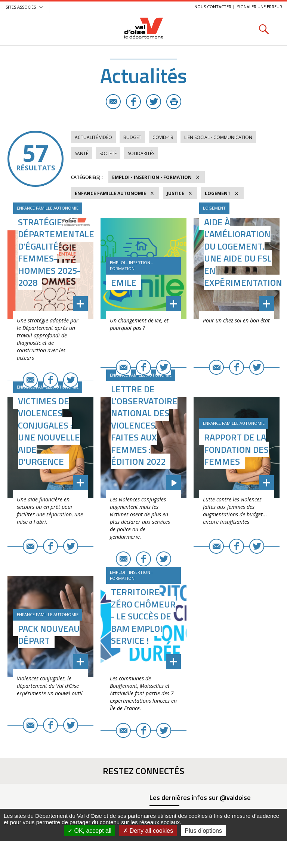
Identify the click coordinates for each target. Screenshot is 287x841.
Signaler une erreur (259, 6)
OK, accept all (89, 831)
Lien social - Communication (218, 137)
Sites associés (21, 7)
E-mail (113, 101)
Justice (175, 193)
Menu (23, 29)
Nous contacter (212, 6)
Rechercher (263, 29)
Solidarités (141, 153)
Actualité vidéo (93, 137)
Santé (81, 153)
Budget (132, 137)
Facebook (133, 101)
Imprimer (173, 101)
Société (108, 153)
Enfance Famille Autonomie (110, 193)
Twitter (153, 101)
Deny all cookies (148, 831)
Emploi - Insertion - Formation (152, 177)
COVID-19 (162, 137)
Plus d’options (203, 831)
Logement (218, 193)
